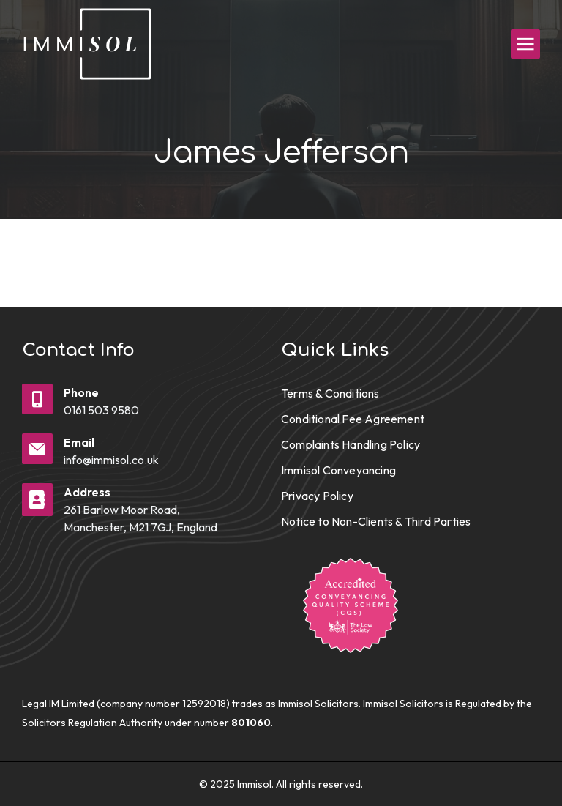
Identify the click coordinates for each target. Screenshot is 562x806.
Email (79, 442)
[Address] (37, 499)
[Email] (37, 448)
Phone (81, 392)
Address (87, 492)
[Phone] (37, 399)
